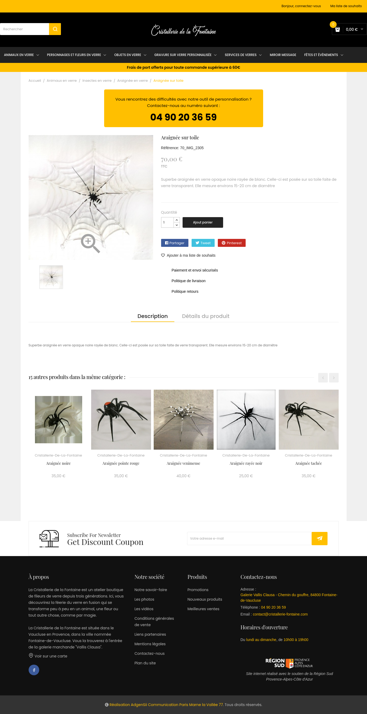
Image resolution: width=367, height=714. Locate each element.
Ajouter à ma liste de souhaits (188, 255)
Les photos (144, 599)
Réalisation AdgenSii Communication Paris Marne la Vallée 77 (166, 704)
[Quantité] (167, 222)
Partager (177, 243)
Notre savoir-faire (150, 589)
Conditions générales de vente (154, 621)
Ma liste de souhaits (346, 6)
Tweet (206, 243)
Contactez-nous (149, 653)
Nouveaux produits (204, 599)
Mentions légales (150, 644)
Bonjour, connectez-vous (301, 6)
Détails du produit (205, 316)
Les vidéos (143, 609)
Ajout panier (203, 222)
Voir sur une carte (48, 656)
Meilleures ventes (203, 609)
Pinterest (234, 243)
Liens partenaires (150, 634)
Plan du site (145, 663)
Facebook (34, 670)
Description (153, 316)
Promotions (197, 589)
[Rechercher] (30, 29)
